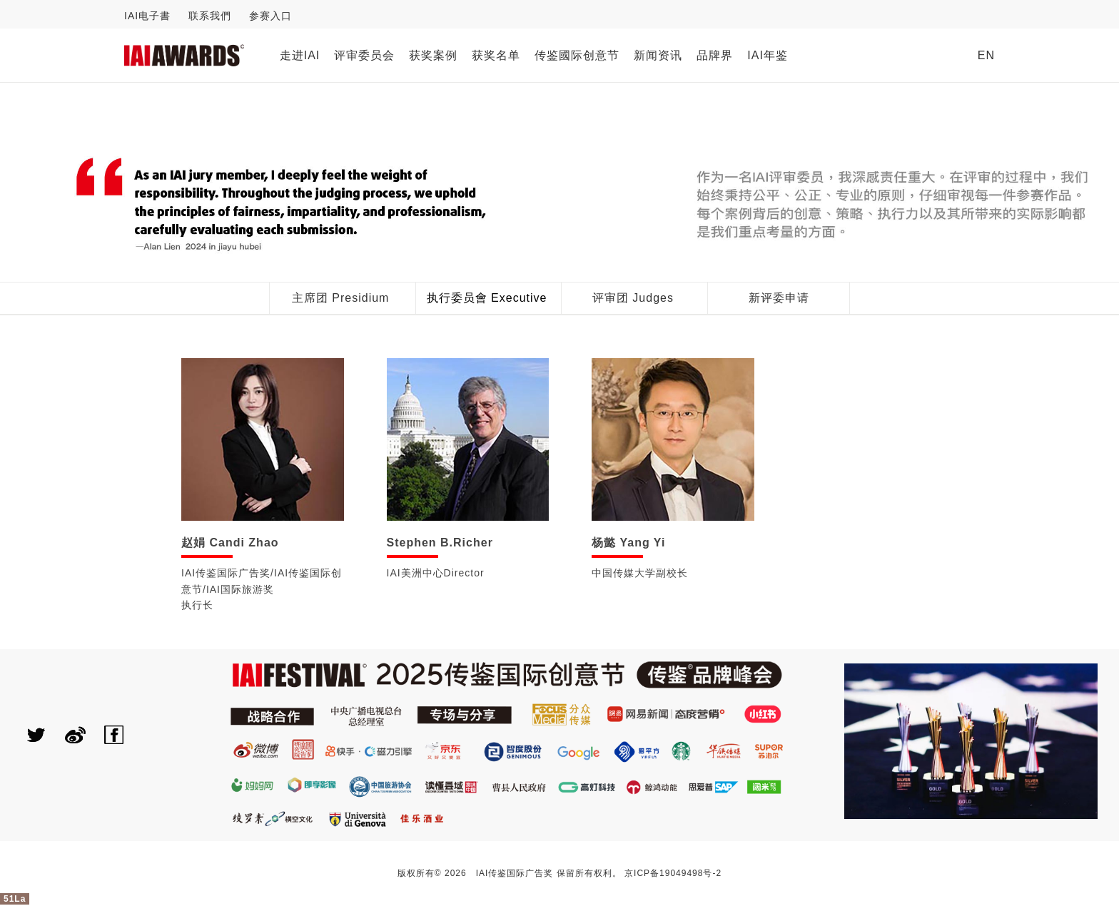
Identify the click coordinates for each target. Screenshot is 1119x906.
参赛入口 (270, 15)
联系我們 (209, 15)
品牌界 (715, 55)
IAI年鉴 (767, 55)
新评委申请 (779, 298)
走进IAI (300, 55)
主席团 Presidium (341, 298)
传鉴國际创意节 (577, 55)
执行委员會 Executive (487, 298)
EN (986, 55)
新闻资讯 (658, 55)
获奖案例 (433, 55)
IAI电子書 (147, 15)
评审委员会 (364, 55)
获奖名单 (496, 55)
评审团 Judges (633, 298)
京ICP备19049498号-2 (672, 873)
